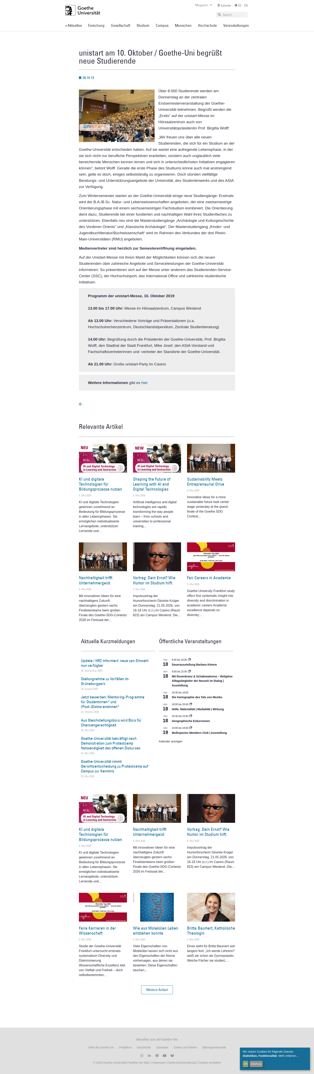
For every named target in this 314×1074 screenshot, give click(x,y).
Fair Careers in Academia (209, 577)
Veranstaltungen (236, 25)
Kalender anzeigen (170, 741)
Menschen (183, 25)
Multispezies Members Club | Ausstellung (199, 732)
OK (245, 1064)
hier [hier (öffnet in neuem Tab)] (144, 383)
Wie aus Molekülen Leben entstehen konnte (155, 930)
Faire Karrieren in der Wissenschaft (97, 930)
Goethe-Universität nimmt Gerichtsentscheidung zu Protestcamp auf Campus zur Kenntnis (114, 766)
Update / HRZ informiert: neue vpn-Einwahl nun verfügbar (114, 663)
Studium (143, 25)
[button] (157, 989)
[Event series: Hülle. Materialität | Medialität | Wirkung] (190, 704)
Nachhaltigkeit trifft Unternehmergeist (95, 580)
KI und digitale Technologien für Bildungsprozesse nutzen (100, 484)
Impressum (158, 1062)
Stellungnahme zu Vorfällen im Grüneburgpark (105, 681)
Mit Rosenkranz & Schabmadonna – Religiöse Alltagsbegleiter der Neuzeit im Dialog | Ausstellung (202, 681)
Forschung (96, 25)
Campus (162, 25)
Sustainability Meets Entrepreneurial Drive (205, 481)
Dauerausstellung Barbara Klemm (194, 664)
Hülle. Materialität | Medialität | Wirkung (198, 709)
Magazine (203, 5)
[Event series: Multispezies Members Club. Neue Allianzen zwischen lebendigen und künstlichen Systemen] (190, 728)
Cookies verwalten (209, 1062)
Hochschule (207, 25)
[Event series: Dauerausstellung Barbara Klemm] (189, 659)
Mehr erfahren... (288, 1055)
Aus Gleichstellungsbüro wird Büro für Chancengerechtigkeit (111, 723)
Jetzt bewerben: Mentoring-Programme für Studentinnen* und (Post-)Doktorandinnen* (112, 701)
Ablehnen (256, 1064)
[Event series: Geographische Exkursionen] (190, 716)
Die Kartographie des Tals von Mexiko (197, 697)
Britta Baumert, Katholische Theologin (211, 930)
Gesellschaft (120, 25)
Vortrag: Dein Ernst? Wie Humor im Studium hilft (154, 580)
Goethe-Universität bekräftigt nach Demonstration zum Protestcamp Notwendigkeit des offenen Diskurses (110, 743)
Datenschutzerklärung (182, 1062)
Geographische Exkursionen (191, 721)
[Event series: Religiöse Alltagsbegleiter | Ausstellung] (189, 671)
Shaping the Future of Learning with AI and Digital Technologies (151, 484)
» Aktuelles (73, 25)
